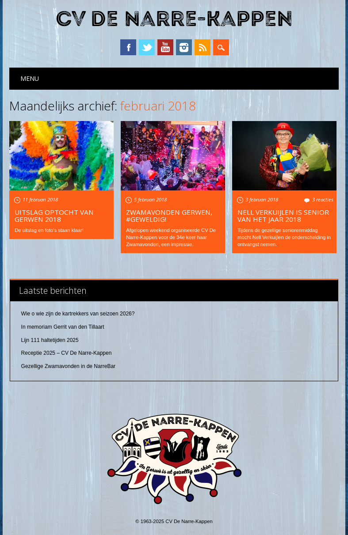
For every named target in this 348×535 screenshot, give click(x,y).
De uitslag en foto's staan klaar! (49, 230)
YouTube (165, 47)
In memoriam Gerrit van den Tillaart (62, 327)
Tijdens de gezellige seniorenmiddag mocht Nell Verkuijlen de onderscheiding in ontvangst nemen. (284, 237)
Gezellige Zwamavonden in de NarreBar (68, 366)
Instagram (184, 47)
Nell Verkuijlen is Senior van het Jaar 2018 (283, 216)
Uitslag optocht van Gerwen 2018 (54, 216)
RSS (202, 47)
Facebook (128, 47)
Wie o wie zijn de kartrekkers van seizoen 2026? (78, 314)
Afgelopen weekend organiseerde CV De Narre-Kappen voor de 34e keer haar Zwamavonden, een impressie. (171, 237)
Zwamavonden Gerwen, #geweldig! (169, 216)
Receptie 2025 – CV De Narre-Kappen (66, 353)
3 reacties (322, 199)
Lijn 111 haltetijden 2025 (50, 340)
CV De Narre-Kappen (174, 19)
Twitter (147, 47)
